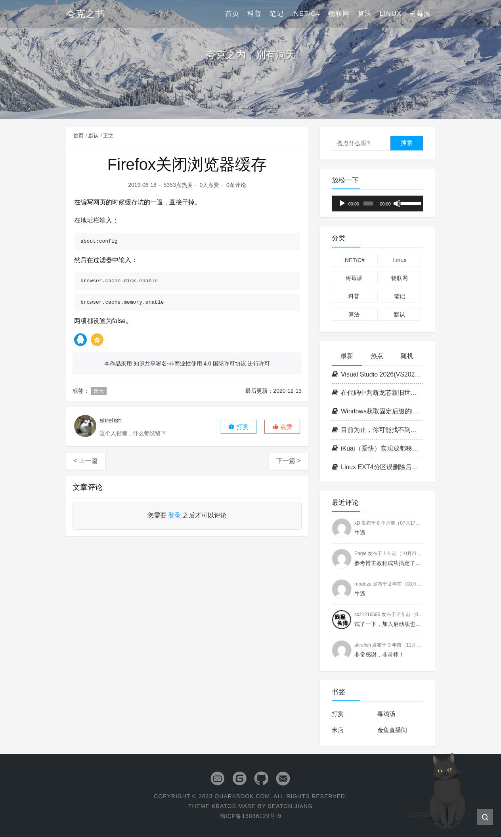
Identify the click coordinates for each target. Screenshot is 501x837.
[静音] (397, 203)
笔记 (277, 13)
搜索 (407, 142)
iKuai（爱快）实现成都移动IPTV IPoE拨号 (377, 448)
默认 (93, 136)
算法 (365, 13)
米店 (338, 730)
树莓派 (420, 13)
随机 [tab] (407, 355)
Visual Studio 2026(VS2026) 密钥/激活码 (377, 374)
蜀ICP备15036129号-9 (250, 816)
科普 (254, 13)
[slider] (368, 203)
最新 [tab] (346, 355)
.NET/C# (306, 13)
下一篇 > (288, 460)
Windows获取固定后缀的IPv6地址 (377, 411)
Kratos (224, 806)
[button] (282, 427)
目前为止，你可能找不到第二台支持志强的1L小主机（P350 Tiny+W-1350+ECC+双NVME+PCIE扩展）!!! (377, 429)
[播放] (342, 203)
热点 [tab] (377, 355)
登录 (174, 515)
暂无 (99, 391)
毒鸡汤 (386, 713)
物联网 (339, 13)
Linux (391, 13)
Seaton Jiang (290, 806)
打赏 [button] (238, 426)
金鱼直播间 (392, 730)
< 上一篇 (85, 460)
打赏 (338, 713)
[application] (377, 203)
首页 (232, 13)
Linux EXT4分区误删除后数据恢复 (377, 467)
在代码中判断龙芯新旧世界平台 (377, 392)
